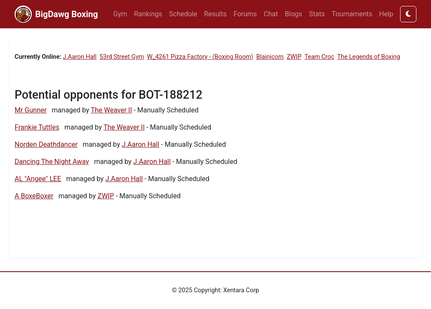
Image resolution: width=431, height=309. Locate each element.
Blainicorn (270, 57)
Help (386, 14)
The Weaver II (111, 110)
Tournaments (352, 14)
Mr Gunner (31, 110)
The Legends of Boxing (368, 57)
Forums (245, 14)
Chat (271, 14)
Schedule (183, 14)
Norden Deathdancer (46, 144)
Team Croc (319, 57)
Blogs (293, 14)
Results (215, 14)
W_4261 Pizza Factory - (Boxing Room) (200, 57)
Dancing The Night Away (52, 162)
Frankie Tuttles (37, 127)
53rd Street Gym (122, 57)
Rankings (148, 14)
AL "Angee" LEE (38, 179)
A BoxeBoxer (34, 196)
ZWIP (294, 57)
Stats (317, 14)
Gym (120, 14)
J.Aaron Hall (80, 57)
